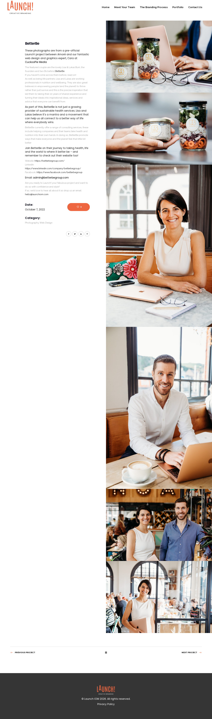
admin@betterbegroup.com (51, 177)
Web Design (46, 222)
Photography (32, 222)
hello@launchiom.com (36, 194)
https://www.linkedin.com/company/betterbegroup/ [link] (53, 168)
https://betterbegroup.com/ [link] (49, 161)
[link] (36, 62)
